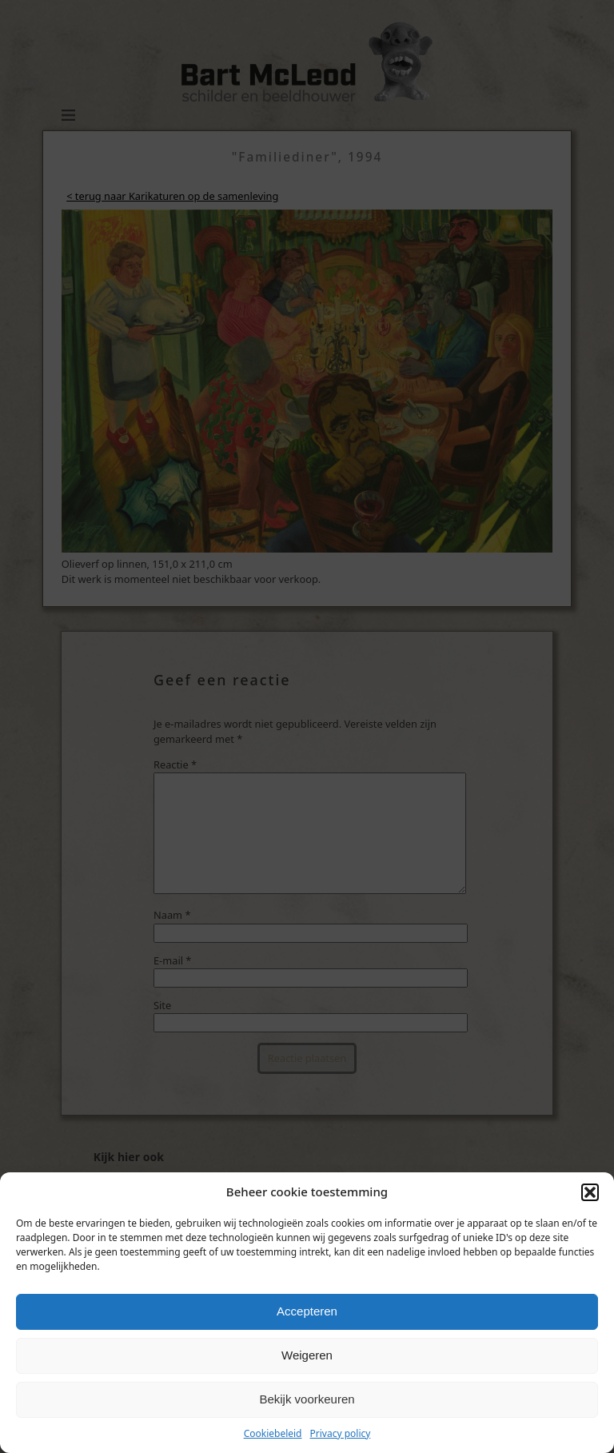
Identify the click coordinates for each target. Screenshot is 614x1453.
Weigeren (307, 1355)
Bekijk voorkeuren (306, 1399)
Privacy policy (340, 1433)
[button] (590, 1192)
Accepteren (307, 1311)
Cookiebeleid (273, 1433)
